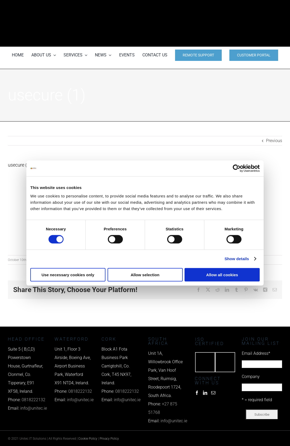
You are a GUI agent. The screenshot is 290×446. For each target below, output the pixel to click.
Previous (274, 140)
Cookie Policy (87, 438)
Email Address (256, 353)
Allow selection (144, 274)
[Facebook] (197, 393)
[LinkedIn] (205, 393)
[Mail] (213, 393)
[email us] (240, 23)
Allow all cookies (222, 274)
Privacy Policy (109, 438)
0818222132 (33, 399)
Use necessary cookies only (67, 274)
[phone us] (240, 7)
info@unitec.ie (33, 408)
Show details (237, 258)
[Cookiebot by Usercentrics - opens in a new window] (237, 168)
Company (251, 376)
